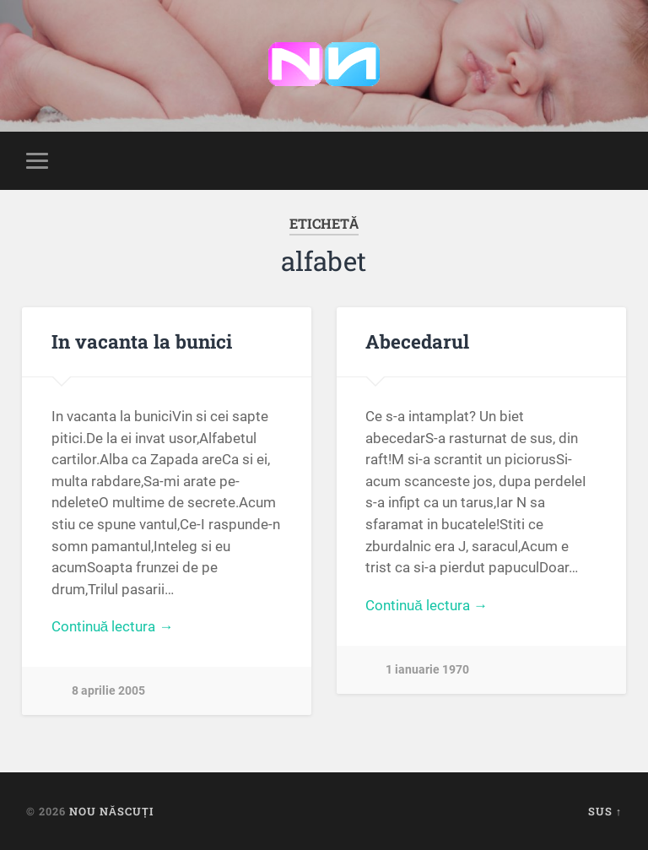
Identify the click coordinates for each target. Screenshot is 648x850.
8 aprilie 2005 (108, 691)
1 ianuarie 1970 (427, 670)
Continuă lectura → (112, 626)
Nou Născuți (111, 811)
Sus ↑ (605, 811)
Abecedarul (417, 341)
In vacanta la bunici (141, 341)
